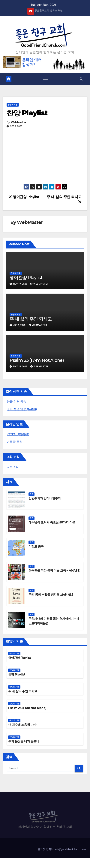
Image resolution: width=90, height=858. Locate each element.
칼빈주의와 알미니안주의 (44, 498)
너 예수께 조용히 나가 (22, 724)
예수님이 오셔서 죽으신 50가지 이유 (51, 522)
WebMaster (18, 122)
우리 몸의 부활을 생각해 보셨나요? (50, 594)
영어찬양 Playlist (23, 197)
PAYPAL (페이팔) (18, 434)
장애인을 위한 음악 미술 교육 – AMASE (53, 570)
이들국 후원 (14, 442)
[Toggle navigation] (45, 79)
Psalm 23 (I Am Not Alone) (37, 360)
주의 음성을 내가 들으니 (23, 741)
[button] (81, 79)
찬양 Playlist (27, 112)
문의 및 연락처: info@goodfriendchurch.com (62, 849)
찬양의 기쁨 (13, 105)
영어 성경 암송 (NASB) (22, 409)
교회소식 (13, 467)
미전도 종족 (36, 546)
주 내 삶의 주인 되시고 (31, 319)
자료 (31, 494)
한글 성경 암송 (16, 401)
